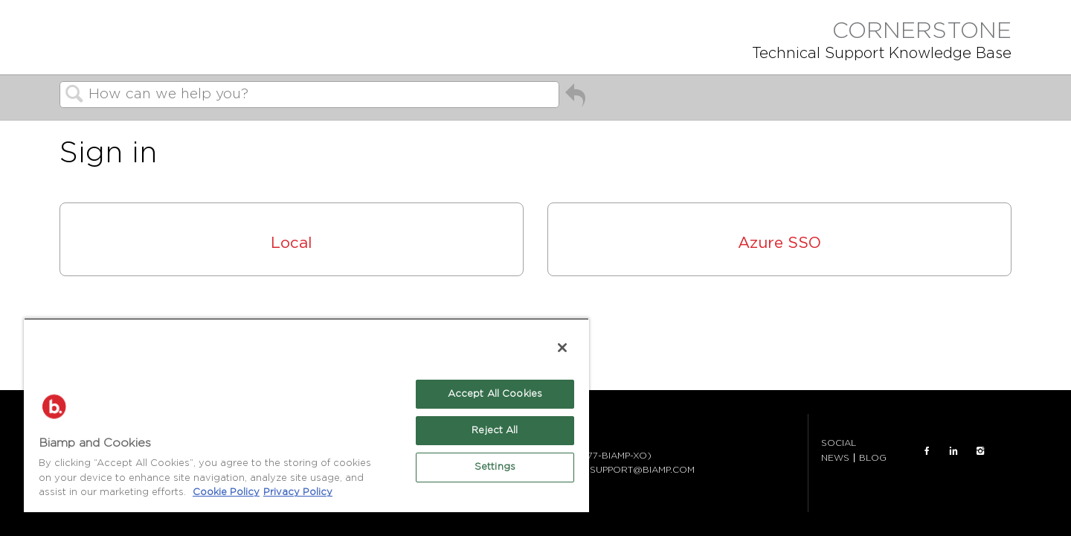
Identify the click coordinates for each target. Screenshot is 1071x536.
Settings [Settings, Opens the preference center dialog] (495, 467)
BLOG (873, 457)
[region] (306, 415)
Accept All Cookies (495, 394)
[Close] (562, 347)
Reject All (495, 431)
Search (74, 95)
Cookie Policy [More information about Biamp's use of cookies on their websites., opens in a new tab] (226, 492)
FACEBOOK (926, 451)
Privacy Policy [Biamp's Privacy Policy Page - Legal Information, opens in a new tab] (297, 492)
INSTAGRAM (980, 451)
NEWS (835, 457)
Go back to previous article (575, 98)
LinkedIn (953, 451)
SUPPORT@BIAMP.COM (642, 469)
